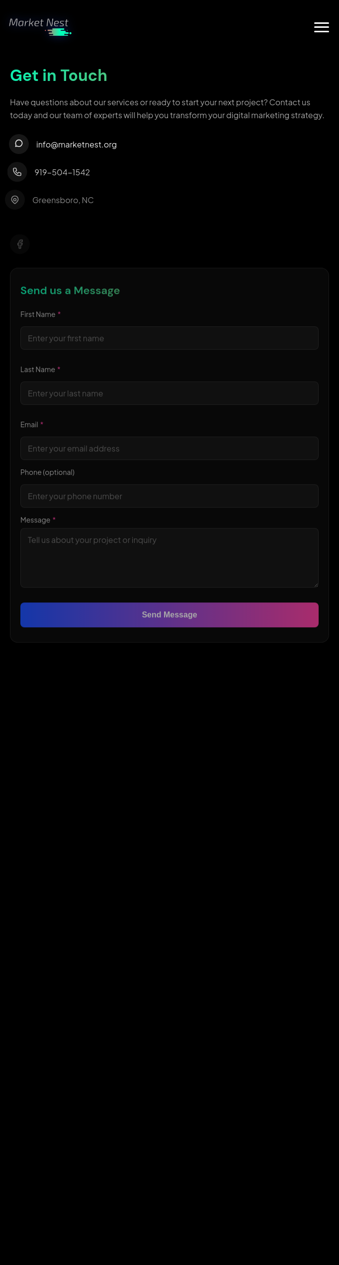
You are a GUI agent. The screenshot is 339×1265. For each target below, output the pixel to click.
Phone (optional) (47, 473)
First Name (40, 315)
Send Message (169, 616)
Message (38, 521)
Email (31, 426)
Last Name (40, 371)
